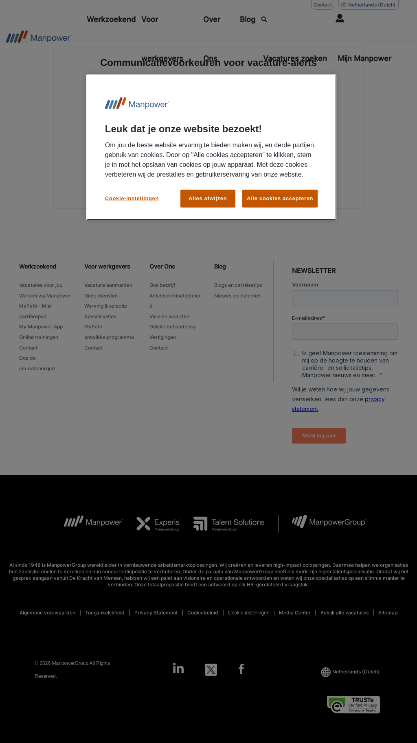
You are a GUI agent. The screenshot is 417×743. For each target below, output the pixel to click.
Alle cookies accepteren (280, 198)
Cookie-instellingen (132, 198)
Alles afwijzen (208, 198)
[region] (211, 147)
